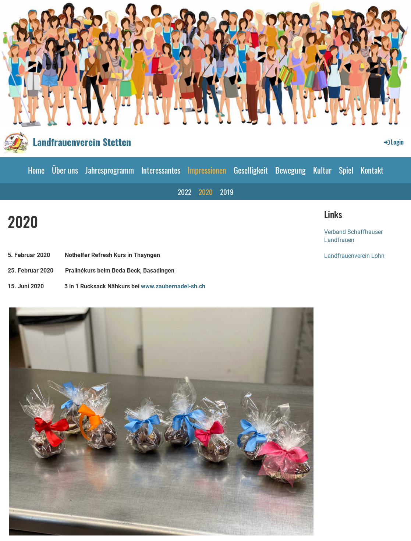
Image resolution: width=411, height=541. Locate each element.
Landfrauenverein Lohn (354, 255)
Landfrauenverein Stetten (82, 142)
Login (393, 142)
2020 (206, 191)
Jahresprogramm (109, 170)
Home (36, 170)
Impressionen (207, 170)
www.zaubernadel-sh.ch (173, 286)
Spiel (346, 170)
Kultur (322, 170)
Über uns (65, 170)
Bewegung (290, 170)
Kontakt (372, 170)
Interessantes (160, 170)
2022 (184, 191)
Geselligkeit (251, 170)
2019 (227, 191)
